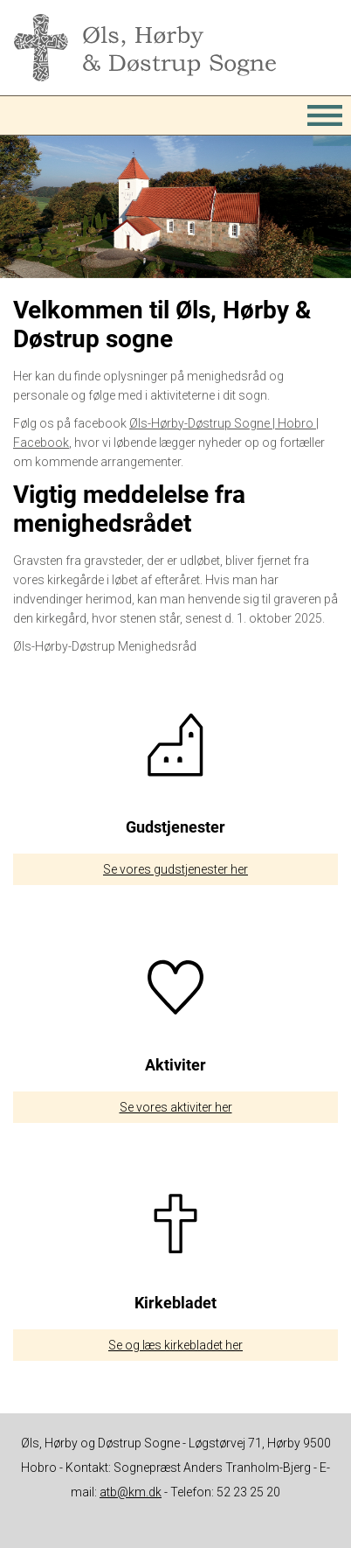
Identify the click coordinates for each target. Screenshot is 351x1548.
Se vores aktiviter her (176, 1107)
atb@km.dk (131, 1492)
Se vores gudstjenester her (175, 869)
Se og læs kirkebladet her (175, 1345)
